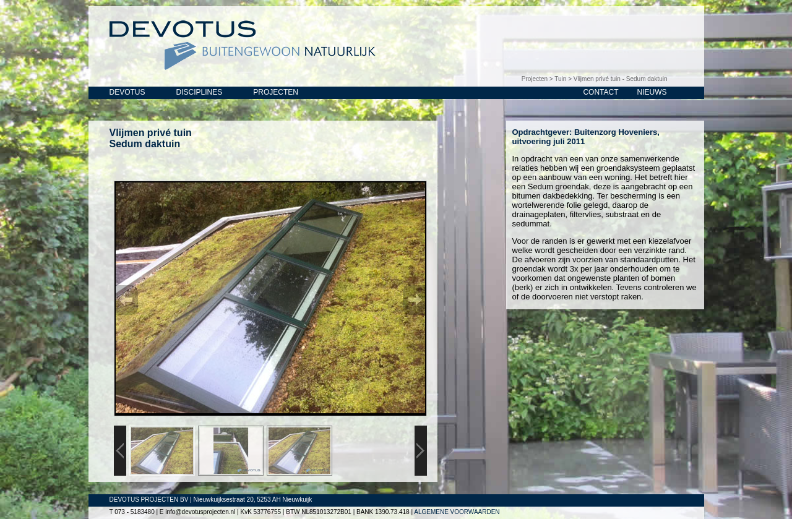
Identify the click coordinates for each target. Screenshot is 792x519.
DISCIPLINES (199, 92)
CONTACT (600, 92)
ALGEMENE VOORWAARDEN (456, 511)
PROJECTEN (275, 92)
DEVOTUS (127, 92)
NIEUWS (652, 92)
